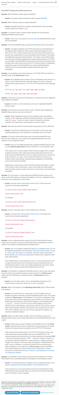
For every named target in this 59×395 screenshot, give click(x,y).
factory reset (33, 39)
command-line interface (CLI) (30, 183)
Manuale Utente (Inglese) (8, 2)
